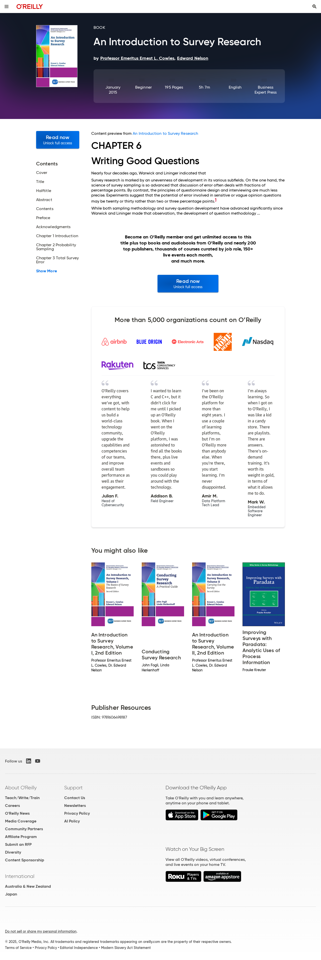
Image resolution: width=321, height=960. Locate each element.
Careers (12, 805)
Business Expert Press (266, 90)
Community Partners (24, 828)
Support (73, 788)
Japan (11, 894)
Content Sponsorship (24, 860)
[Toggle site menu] (7, 7)
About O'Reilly (21, 788)
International (19, 876)
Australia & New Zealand (28, 886)
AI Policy (72, 821)
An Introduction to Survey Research (165, 133)
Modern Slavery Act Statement (126, 947)
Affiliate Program (21, 836)
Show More (46, 271)
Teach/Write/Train (22, 797)
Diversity (13, 852)
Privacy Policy (77, 813)
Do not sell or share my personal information (40, 931)
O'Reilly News (17, 813)
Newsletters (75, 805)
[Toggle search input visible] (314, 7)
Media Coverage (20, 821)
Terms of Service (18, 947)
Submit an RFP (18, 844)
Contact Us (74, 797)
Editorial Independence (79, 947)
